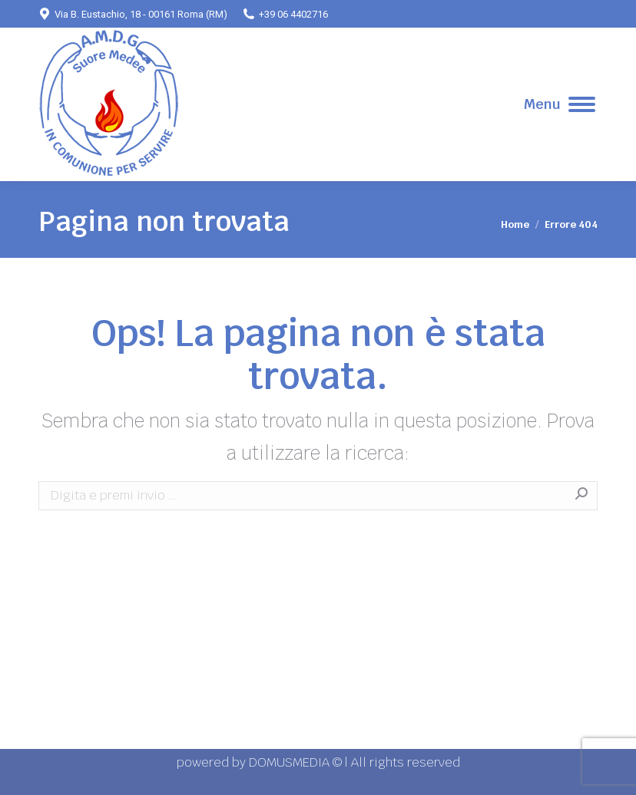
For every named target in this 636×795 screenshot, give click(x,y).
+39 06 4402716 (285, 14)
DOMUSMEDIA (291, 762)
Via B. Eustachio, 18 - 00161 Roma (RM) (132, 14)
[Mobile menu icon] (560, 104)
